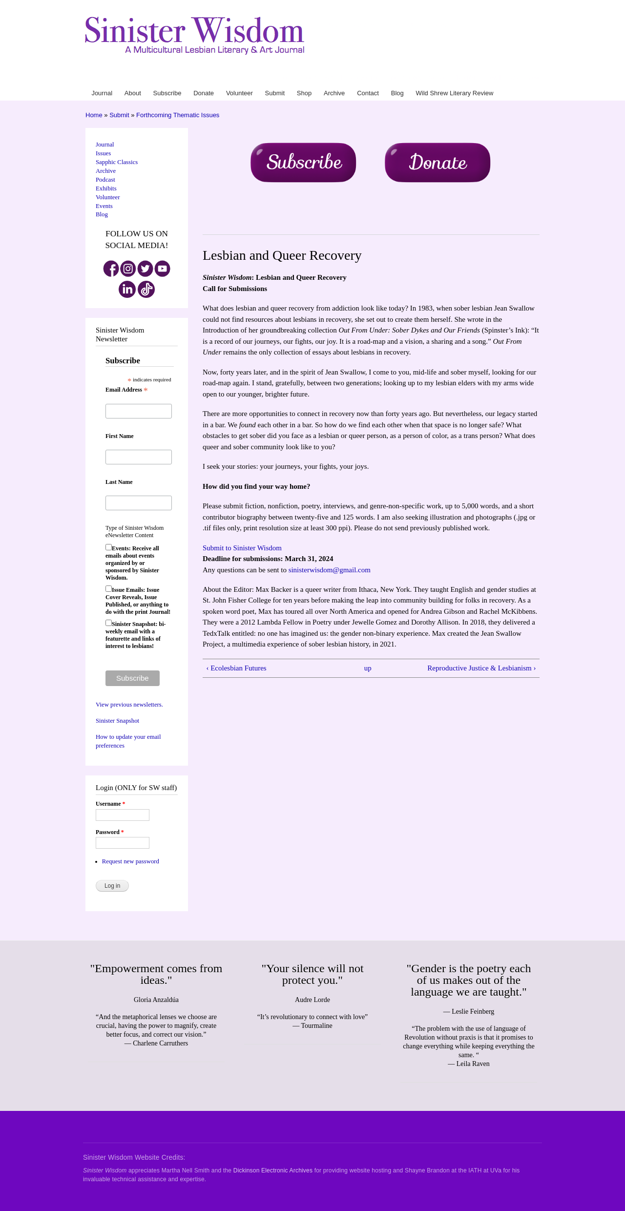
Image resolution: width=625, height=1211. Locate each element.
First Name (119, 436)
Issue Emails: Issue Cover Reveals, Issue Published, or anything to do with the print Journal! (137, 600)
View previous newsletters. (129, 704)
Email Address (126, 390)
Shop (410, 78)
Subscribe (328, 78)
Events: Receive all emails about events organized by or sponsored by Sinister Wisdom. (132, 563)
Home (94, 115)
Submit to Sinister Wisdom (242, 548)
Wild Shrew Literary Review (504, 78)
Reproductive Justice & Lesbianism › (481, 668)
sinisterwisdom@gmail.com (330, 570)
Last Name (119, 482)
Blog (462, 78)
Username (110, 803)
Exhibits (106, 188)
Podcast (105, 179)
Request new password (130, 861)
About (307, 78)
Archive (426, 78)
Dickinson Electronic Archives (272, 1170)
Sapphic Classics (117, 162)
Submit (394, 78)
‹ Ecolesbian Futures (236, 668)
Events (104, 206)
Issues (103, 153)
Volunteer (372, 78)
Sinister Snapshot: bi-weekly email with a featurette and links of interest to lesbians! (135, 635)
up (368, 668)
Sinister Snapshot (117, 720)
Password (110, 832)
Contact (446, 78)
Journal (290, 78)
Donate (350, 78)
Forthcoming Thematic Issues (177, 115)
